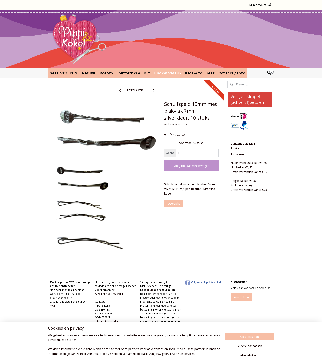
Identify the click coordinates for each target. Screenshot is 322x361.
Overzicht (174, 203)
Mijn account (260, 4)
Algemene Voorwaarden (109, 294)
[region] (134, 345)
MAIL (52, 305)
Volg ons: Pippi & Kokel (203, 282)
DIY (147, 73)
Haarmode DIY (168, 73)
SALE (210, 73)
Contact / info (231, 73)
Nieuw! (88, 73)
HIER (150, 290)
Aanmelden (241, 297)
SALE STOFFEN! (64, 73)
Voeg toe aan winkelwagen (191, 166)
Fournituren (128, 73)
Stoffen (106, 73)
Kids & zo (193, 73)
